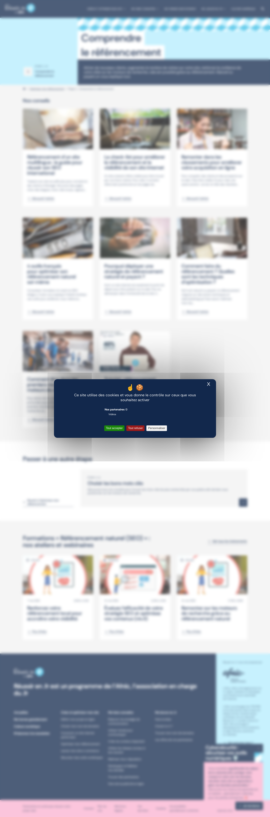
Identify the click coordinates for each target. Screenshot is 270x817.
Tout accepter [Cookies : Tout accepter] (114, 428)
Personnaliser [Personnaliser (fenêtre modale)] (156, 428)
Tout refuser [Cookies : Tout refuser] (135, 428)
